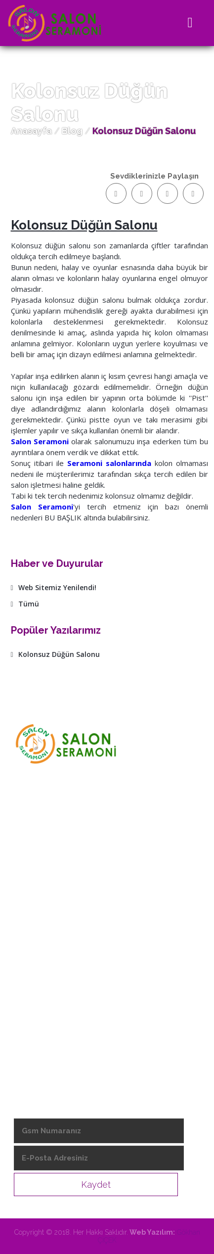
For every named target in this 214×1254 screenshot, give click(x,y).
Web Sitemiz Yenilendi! (53, 587)
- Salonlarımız (38, 984)
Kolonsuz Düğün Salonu (55, 654)
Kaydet (96, 1184)
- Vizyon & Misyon (46, 948)
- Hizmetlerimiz (42, 966)
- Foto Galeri (37, 1002)
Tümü (25, 603)
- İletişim (30, 1037)
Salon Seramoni (40, 441)
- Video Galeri (39, 1019)
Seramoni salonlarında (109, 463)
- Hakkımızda (38, 930)
